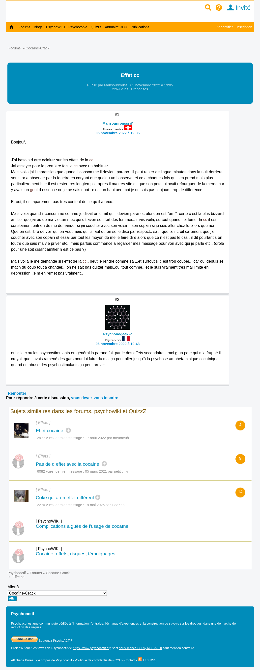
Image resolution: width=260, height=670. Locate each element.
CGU (118, 660)
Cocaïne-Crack (37, 48)
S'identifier (225, 27)
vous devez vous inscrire (94, 398)
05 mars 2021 (96, 471)
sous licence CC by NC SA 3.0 (140, 648)
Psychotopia (77, 27)
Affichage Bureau (23, 660)
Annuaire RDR (116, 27)
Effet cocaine (50, 430)
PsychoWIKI (55, 27)
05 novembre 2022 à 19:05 (118, 133)
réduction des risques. (26, 627)
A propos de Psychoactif (55, 660)
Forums (24, 27)
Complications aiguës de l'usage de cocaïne (82, 526)
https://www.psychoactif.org (92, 648)
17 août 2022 (95, 438)
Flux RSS (147, 660)
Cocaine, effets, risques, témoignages (76, 553)
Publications (140, 27)
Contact (129, 660)
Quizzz (96, 27)
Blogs (38, 27)
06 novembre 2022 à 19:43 (118, 344)
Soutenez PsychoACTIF (42, 640)
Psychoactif (17, 573)
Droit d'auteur (20, 648)
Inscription (244, 27)
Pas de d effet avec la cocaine (68, 464)
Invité (237, 7)
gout (34, 190)
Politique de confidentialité (93, 660)
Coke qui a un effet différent (65, 497)
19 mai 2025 (95, 505)
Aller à (57, 593)
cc (91, 160)
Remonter (17, 393)
